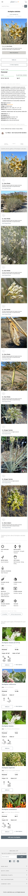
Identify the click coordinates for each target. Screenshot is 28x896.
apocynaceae (10, 104)
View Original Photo (6, 188)
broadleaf (4, 614)
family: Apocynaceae (16, 614)
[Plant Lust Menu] (2, 1)
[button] (23, 6)
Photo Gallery (6, 144)
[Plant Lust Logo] (15, 2)
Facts (14, 143)
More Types (22, 144)
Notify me (14, 59)
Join (22, 856)
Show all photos (14, 52)
